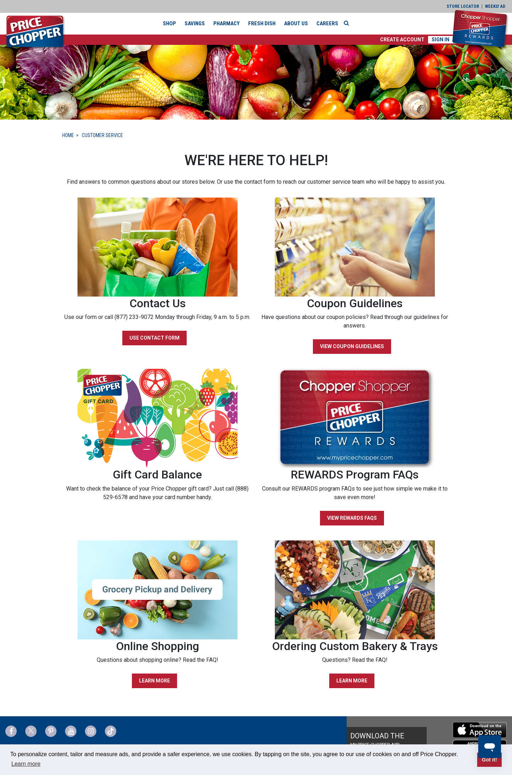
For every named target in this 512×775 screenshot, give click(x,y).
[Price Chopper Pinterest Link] (51, 731)
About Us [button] (296, 23)
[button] (402, 39)
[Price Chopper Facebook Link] (11, 731)
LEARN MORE (154, 681)
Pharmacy (226, 23)
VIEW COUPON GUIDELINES (352, 346)
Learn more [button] (26, 764)
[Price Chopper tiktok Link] (110, 731)
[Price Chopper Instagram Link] (90, 731)
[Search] (348, 23)
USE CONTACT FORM (154, 338)
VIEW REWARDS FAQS (352, 518)
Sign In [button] (440, 39)
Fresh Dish (262, 23)
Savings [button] (195, 23)
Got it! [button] (489, 760)
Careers (327, 23)
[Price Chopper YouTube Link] (70, 731)
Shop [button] (169, 23)
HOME (68, 135)
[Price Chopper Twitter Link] (31, 731)
